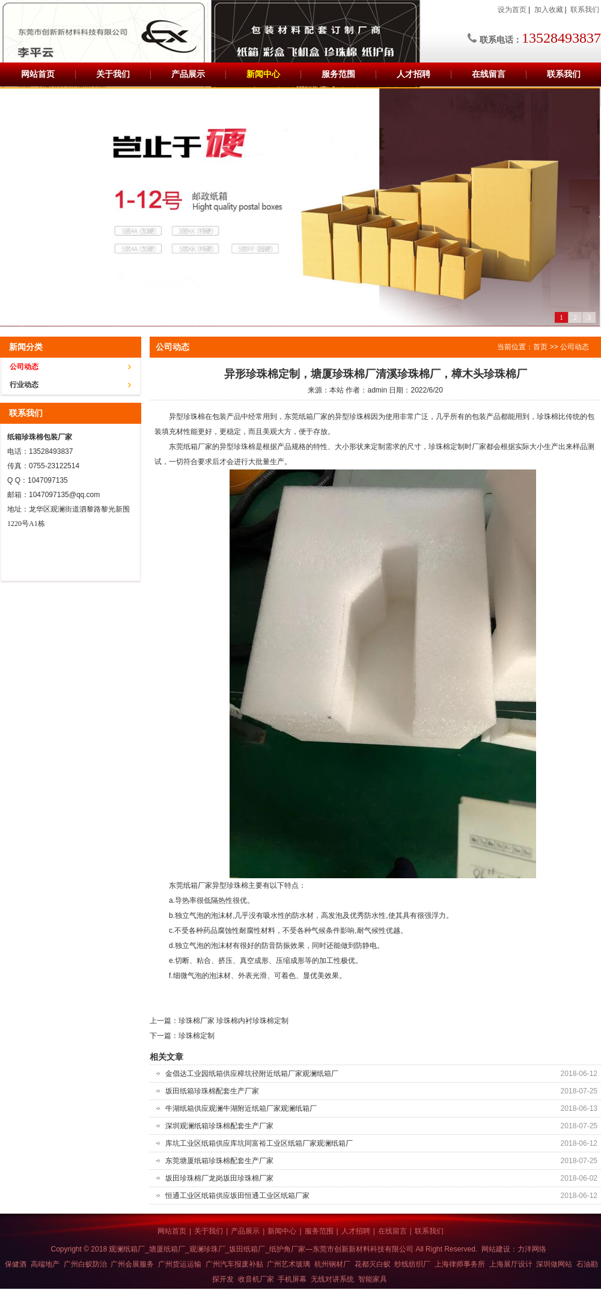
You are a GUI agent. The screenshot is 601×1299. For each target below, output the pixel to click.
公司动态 (24, 366)
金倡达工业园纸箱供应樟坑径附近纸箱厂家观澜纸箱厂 (251, 1073)
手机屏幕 (292, 1279)
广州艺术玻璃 (288, 1264)
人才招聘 (413, 74)
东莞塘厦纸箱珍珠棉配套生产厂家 (219, 1161)
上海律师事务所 (460, 1264)
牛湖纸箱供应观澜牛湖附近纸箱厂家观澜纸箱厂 (241, 1108)
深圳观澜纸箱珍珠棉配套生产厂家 (219, 1126)
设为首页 (512, 9)
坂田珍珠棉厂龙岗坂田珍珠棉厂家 (219, 1178)
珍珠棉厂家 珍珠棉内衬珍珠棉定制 (233, 1020)
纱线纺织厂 (412, 1264)
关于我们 (113, 74)
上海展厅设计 (510, 1264)
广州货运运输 (179, 1264)
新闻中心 (263, 74)
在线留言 (488, 74)
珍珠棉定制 (196, 1036)
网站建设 (495, 1249)
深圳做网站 (554, 1264)
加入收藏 (548, 9)
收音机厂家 (256, 1279)
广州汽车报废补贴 (234, 1264)
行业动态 (24, 385)
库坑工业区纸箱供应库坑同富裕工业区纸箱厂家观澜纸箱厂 (259, 1143)
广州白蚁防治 (85, 1264)
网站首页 (38, 74)
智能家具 (372, 1279)
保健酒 (15, 1264)
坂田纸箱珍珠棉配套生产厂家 (212, 1091)
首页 (540, 347)
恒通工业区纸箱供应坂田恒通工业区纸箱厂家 (237, 1195)
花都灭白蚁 (373, 1264)
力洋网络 (531, 1249)
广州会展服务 (132, 1264)
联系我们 (584, 9)
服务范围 (338, 74)
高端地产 (45, 1264)
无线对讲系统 (332, 1279)
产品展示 (188, 74)
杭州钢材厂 (332, 1264)
